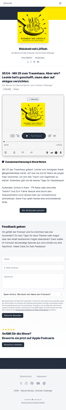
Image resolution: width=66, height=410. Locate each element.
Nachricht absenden (12, 315)
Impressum (41, 376)
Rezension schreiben (13, 345)
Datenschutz (26, 376)
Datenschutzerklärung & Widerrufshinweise (32, 310)
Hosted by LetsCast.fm (33, 399)
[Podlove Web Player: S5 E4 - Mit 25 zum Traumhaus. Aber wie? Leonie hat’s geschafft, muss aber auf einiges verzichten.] (33, 125)
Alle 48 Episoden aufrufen (33, 210)
